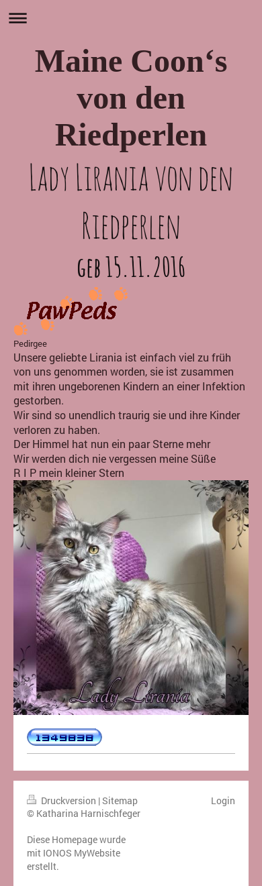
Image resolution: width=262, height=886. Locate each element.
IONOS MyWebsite (81, 852)
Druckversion (62, 800)
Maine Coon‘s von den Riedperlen (131, 97)
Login (223, 800)
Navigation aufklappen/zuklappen (131, 17)
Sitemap (120, 800)
